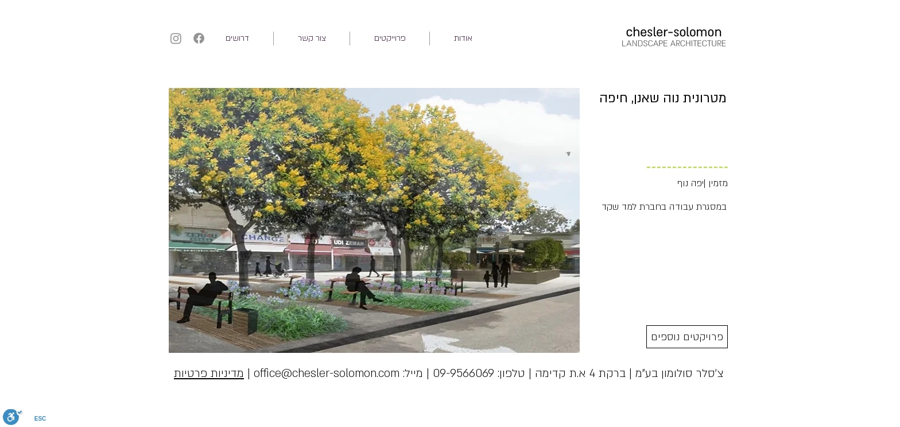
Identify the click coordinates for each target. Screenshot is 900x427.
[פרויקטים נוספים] (687, 336)
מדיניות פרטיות (209, 373)
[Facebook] (199, 38)
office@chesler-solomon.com (326, 373)
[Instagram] (176, 38)
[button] (389, 38)
